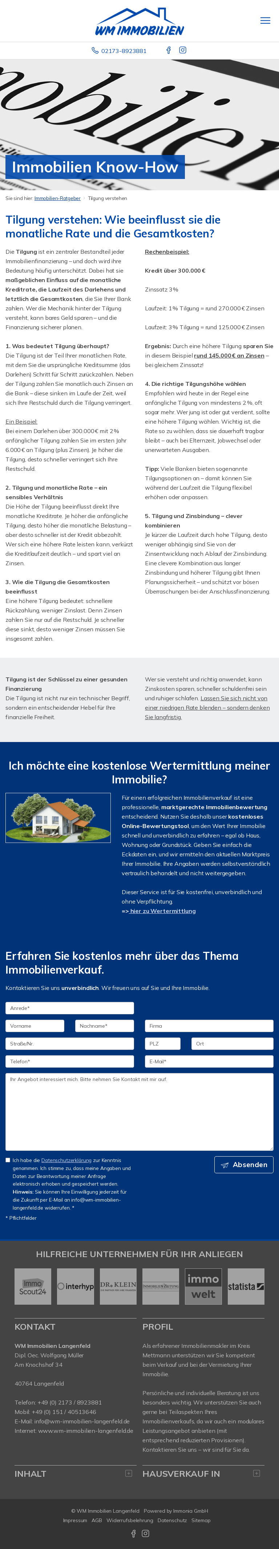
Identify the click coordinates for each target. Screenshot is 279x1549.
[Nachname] (104, 1026)
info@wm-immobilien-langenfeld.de (82, 1421)
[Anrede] (69, 1008)
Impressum (75, 1520)
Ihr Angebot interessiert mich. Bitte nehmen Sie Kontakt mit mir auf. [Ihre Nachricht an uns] (139, 1112)
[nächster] (256, 1286)
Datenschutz (172, 1520)
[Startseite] (139, 20)
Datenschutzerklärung (66, 1160)
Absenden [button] (250, 1164)
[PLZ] (163, 1044)
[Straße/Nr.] (69, 1044)
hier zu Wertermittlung (162, 910)
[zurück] (23, 1286)
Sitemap (200, 1520)
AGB (97, 1520)
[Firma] (209, 1026)
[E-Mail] (209, 1061)
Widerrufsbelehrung (129, 1520)
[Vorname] (34, 1026)
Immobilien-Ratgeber (58, 198)
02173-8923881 (124, 50)
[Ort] (232, 1044)
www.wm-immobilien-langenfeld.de (86, 1430)
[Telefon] (69, 1061)
